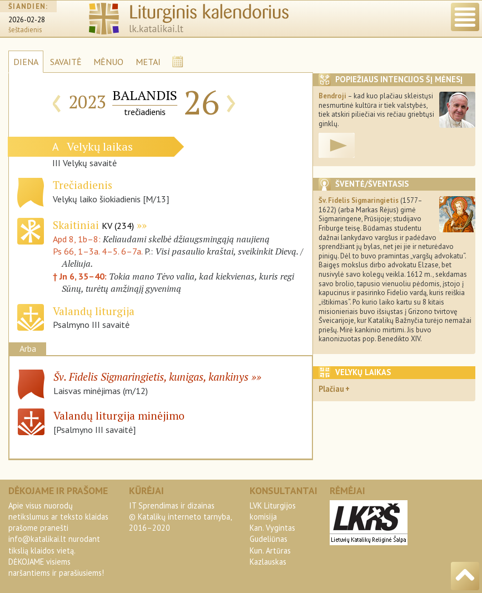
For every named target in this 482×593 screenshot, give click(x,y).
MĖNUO (108, 61)
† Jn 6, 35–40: (81, 276)
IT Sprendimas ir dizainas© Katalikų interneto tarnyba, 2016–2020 (180, 516)
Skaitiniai (93, 225)
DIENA (25, 61)
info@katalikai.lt (37, 539)
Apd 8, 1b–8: (78, 239)
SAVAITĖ (66, 61)
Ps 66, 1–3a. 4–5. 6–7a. (97, 251)
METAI (148, 61)
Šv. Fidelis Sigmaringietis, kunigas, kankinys (151, 376)
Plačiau (331, 388)
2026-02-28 (26, 19)
